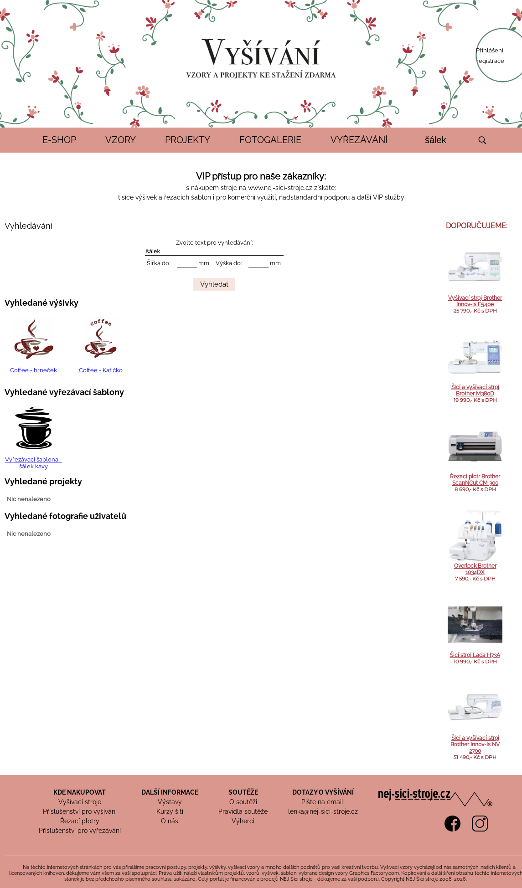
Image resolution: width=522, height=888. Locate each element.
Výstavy (170, 802)
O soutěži (243, 802)
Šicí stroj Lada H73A (475, 655)
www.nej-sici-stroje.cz (280, 187)
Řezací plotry (79, 821)
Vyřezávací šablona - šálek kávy (33, 463)
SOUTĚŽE (243, 792)
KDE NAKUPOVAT (79, 792)
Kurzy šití (169, 811)
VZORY (120, 139)
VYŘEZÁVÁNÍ (359, 139)
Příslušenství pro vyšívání (80, 811)
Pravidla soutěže (243, 811)
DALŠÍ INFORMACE (169, 792)
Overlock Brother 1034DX (475, 569)
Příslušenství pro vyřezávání (80, 830)
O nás (169, 821)
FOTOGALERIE (270, 139)
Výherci (243, 821)
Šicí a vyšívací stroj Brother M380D (475, 390)
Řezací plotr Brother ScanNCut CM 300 (475, 479)
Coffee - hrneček (33, 370)
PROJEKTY (187, 139)
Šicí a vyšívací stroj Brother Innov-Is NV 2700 (475, 744)
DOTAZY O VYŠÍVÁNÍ (323, 792)
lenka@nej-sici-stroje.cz (323, 811)
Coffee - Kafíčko (101, 370)
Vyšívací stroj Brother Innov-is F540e (475, 301)
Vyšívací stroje (79, 802)
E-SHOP (59, 139)
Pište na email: (323, 802)
